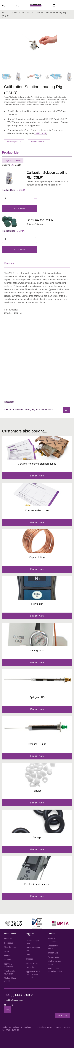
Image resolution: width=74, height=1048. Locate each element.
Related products (14, 141)
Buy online (30, 967)
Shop (14, 13)
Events (7, 955)
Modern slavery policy (54, 962)
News (6, 951)
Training (29, 959)
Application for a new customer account (33, 974)
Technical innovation (8, 965)
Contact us (8, 943)
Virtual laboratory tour (33, 949)
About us (8, 939)
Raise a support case (32, 942)
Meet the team (10, 947)
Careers (7, 960)
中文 (8, 1009)
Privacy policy (54, 957)
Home (4, 13)
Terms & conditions (52, 940)
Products (26, 13)
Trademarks (53, 953)
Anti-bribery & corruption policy (55, 969)
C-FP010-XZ (40, 133)
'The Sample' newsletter (9, 972)
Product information (39, 141)
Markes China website (10, 979)
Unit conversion (32, 963)
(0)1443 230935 (18, 995)
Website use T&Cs (53, 947)
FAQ (28, 955)
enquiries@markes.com (14, 1000)
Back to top (62, 1015)
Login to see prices (13, 161)
